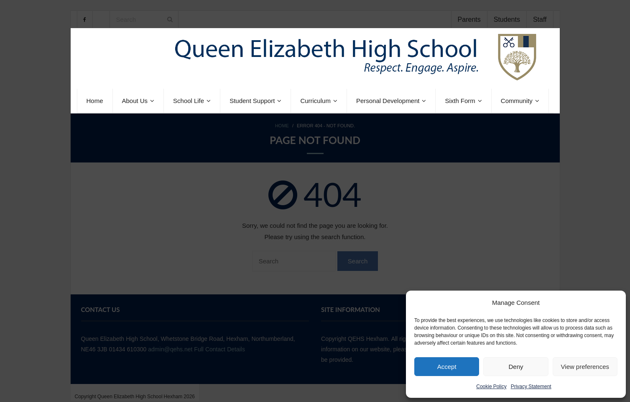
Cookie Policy (491, 386)
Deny (515, 366)
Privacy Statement (531, 386)
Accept (447, 366)
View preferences (585, 366)
